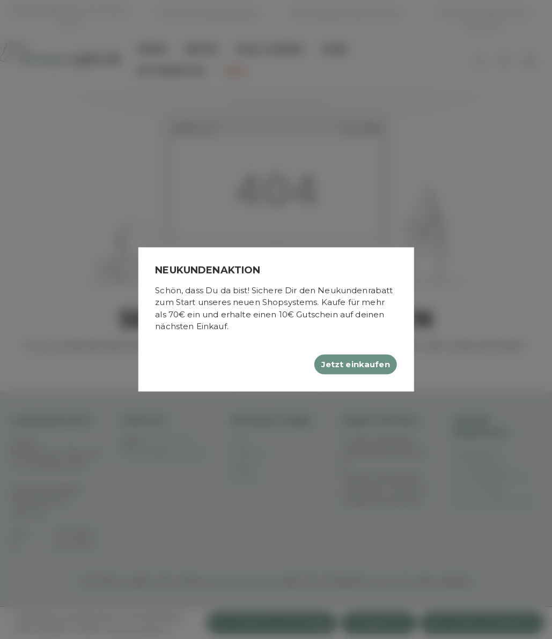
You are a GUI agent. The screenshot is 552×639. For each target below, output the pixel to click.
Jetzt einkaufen (355, 364)
